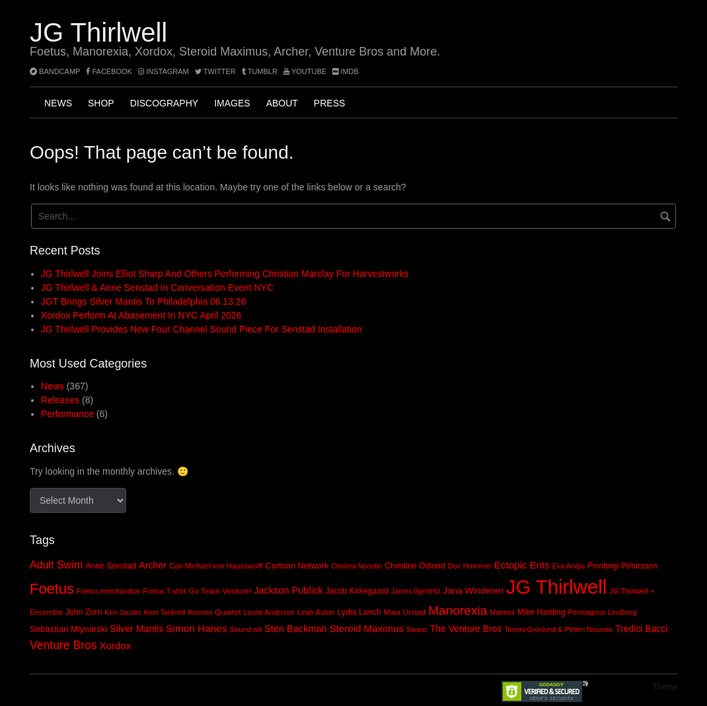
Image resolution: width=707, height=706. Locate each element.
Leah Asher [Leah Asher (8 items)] (316, 612)
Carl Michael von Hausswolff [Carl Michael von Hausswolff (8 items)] (216, 566)
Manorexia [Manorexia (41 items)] (457, 610)
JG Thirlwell (98, 32)
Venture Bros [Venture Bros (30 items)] (63, 645)
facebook (109, 71)
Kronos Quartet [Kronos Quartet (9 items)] (214, 612)
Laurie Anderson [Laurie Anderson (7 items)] (269, 612)
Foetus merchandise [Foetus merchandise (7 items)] (109, 591)
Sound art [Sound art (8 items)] (245, 629)
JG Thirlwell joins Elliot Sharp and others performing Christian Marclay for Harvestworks (225, 273)
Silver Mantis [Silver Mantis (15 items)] (136, 628)
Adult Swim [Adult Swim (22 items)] (56, 564)
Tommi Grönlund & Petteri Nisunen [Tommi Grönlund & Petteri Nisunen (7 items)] (558, 629)
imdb (345, 71)
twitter (215, 71)
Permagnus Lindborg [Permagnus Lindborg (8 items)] (602, 612)
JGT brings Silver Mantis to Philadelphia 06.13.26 (143, 301)
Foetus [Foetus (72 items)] (52, 588)
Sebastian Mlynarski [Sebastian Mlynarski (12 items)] (68, 629)
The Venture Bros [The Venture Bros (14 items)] (466, 628)
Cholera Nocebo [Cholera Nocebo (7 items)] (356, 566)
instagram (163, 71)
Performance (67, 414)
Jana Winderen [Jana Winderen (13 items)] (473, 591)
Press (329, 103)
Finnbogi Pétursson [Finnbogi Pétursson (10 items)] (622, 565)
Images (232, 103)
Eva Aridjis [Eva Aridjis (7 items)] (568, 566)
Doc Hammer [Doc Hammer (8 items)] (470, 566)
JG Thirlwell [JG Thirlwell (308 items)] (556, 587)
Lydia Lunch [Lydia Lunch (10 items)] (359, 612)
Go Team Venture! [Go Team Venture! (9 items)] (219, 591)
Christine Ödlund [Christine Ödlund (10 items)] (415, 565)
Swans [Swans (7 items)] (417, 629)
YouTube (304, 71)
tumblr (260, 71)
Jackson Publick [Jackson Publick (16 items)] (288, 590)
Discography (164, 103)
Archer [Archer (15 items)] (153, 565)
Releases (60, 400)
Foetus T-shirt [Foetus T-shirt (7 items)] (164, 591)
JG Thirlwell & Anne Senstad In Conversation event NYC (157, 287)
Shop (101, 103)
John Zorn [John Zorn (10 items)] (83, 612)
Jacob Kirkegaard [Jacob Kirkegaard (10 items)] (357, 591)
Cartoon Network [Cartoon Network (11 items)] (297, 565)
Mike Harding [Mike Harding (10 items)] (541, 612)
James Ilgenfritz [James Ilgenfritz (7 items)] (416, 591)
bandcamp (55, 71)
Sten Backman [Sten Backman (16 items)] (295, 628)
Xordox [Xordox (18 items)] (115, 645)
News (58, 103)
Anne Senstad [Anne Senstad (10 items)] (110, 565)
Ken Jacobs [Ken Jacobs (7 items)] (122, 612)
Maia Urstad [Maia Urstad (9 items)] (404, 612)
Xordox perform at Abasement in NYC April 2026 (141, 315)
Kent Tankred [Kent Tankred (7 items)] (165, 612)
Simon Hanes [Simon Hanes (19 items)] (196, 628)
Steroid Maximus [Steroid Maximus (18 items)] (367, 628)
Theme (665, 686)
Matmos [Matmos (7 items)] (502, 612)
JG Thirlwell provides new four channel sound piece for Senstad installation (201, 329)
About (282, 103)
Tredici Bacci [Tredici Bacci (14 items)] (641, 628)
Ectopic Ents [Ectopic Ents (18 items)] (522, 564)
